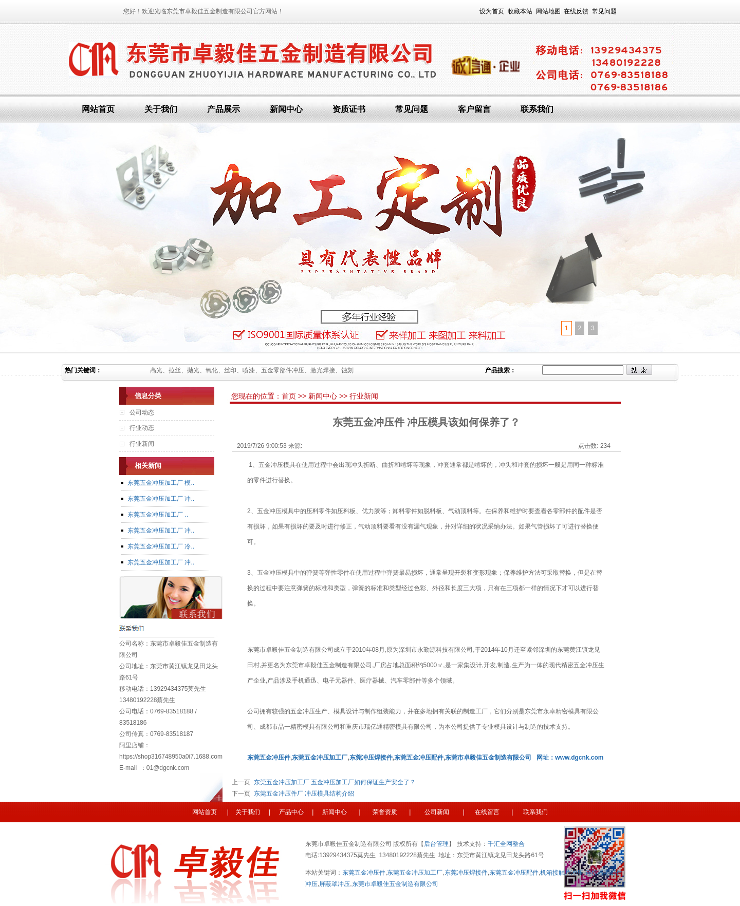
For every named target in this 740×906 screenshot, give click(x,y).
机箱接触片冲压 (561, 872)
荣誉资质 (387, 812)
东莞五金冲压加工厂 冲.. (160, 498)
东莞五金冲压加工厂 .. (157, 514)
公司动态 (142, 412)
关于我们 (160, 109)
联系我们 (537, 109)
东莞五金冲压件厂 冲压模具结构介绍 (302, 793)
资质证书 (348, 109)
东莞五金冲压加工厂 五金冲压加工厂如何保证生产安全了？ (333, 782)
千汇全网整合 (506, 843)
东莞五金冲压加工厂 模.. (160, 482)
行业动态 (142, 427)
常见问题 (604, 11)
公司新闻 (436, 812)
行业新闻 (142, 443)
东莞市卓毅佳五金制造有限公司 (488, 757)
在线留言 (486, 812)
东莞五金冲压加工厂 (414, 872)
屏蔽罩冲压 (334, 884)
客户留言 (474, 109)
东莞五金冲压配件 (514, 872)
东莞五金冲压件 (363, 872)
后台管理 (436, 843)
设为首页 (491, 11)
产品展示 (223, 109)
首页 (290, 396)
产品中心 (291, 812)
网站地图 (548, 11)
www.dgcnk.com (579, 757)
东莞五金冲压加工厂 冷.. (160, 546)
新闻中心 (286, 109)
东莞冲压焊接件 (466, 872)
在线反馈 (576, 11)
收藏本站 (520, 11)
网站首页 (98, 109)
